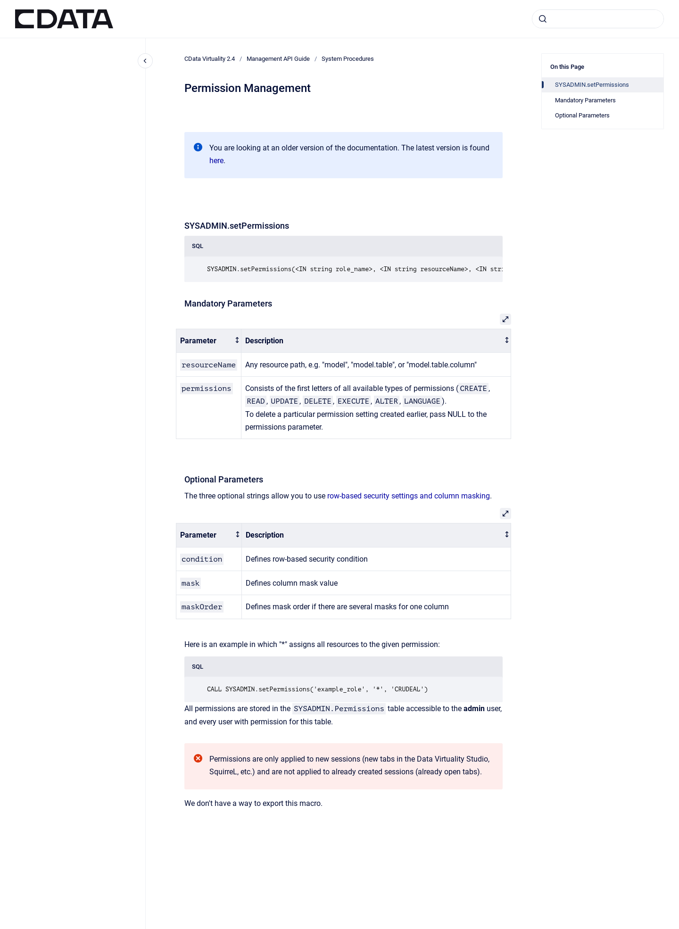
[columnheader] (208, 341)
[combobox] (597, 19)
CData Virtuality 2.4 (209, 58)
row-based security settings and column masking (408, 495)
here (216, 160)
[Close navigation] (145, 60)
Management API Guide (278, 58)
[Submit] (542, 18)
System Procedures (348, 58)
